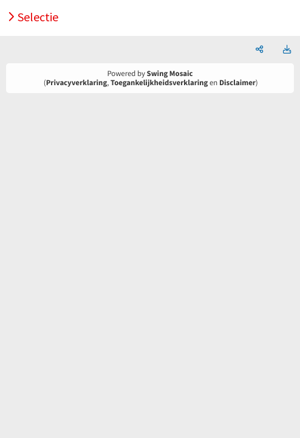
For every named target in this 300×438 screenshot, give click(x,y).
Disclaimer (237, 83)
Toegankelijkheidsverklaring (159, 83)
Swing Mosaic (170, 73)
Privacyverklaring (76, 83)
